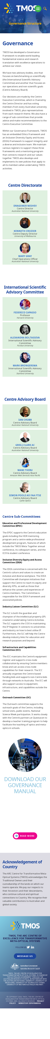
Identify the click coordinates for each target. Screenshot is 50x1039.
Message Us (25, 956)
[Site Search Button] (45, 8)
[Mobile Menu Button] (38, 8)
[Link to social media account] (28, 947)
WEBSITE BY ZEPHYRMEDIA (30, 1003)
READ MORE (24, 835)
